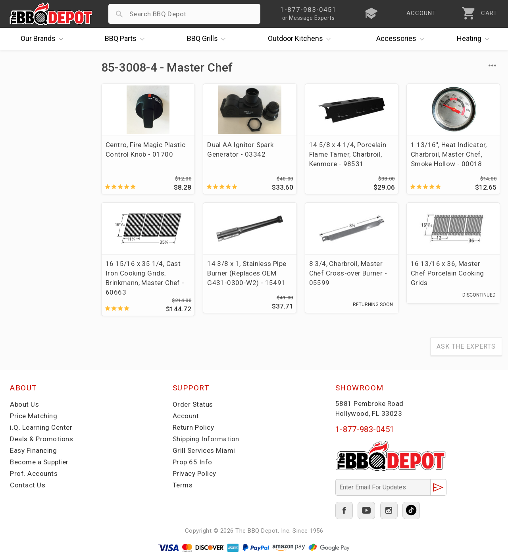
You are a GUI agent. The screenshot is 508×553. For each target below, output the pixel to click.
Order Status (193, 404)
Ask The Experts (466, 346)
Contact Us (27, 485)
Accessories (402, 39)
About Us (24, 404)
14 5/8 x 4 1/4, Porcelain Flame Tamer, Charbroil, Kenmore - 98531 (348, 154)
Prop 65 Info (192, 462)
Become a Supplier (39, 462)
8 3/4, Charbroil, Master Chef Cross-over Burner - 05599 (348, 273)
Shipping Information (206, 439)
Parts (126, 39)
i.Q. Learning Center (41, 427)
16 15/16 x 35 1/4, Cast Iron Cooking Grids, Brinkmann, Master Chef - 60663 (145, 278)
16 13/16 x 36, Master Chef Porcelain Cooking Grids (447, 273)
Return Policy (193, 427)
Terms (183, 485)
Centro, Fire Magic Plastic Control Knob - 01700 (145, 149)
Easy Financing (33, 450)
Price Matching (33, 416)
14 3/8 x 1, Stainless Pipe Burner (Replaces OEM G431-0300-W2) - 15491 (246, 273)
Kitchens (301, 39)
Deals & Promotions (41, 439)
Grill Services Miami (204, 450)
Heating (475, 39)
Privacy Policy (194, 473)
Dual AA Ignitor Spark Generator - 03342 (240, 149)
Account (186, 416)
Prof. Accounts (34, 473)
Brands (44, 39)
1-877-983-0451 (364, 429)
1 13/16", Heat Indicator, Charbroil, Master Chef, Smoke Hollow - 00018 (449, 154)
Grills (208, 39)
